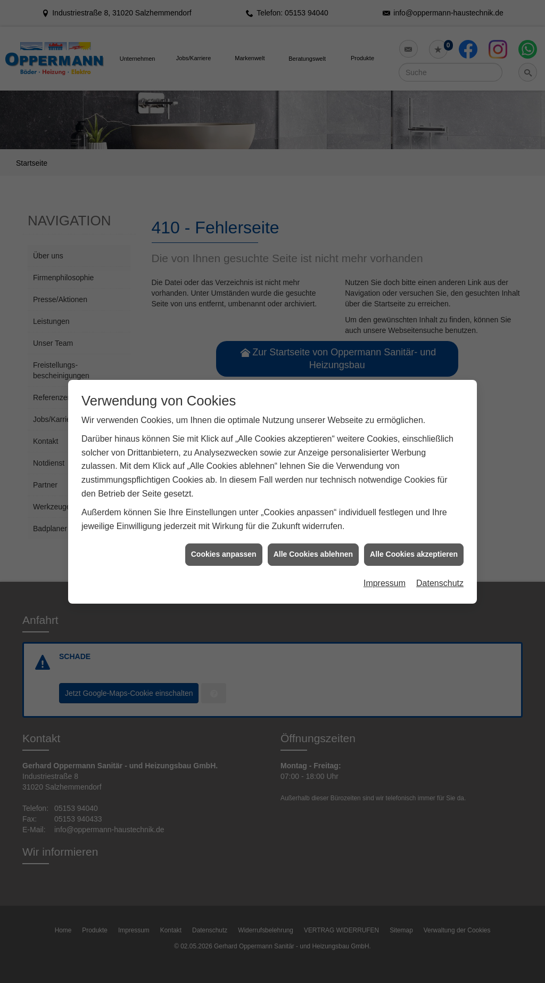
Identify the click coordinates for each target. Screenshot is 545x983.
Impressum (385, 566)
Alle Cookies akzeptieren (414, 537)
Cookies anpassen (224, 537)
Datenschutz (440, 566)
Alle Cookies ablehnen (313, 537)
